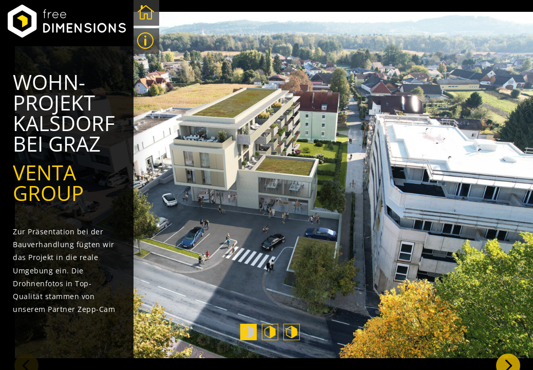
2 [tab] (270, 332)
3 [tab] (291, 332)
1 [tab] (248, 332)
